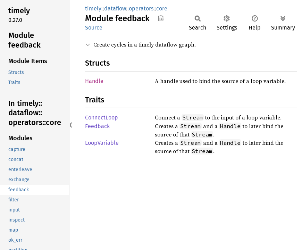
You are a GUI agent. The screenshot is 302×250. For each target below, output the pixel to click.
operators (141, 8)
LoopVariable (102, 143)
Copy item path (161, 18)
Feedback (97, 126)
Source (93, 27)
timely (93, 8)
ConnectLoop (101, 117)
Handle (94, 81)
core (161, 8)
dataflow (115, 8)
